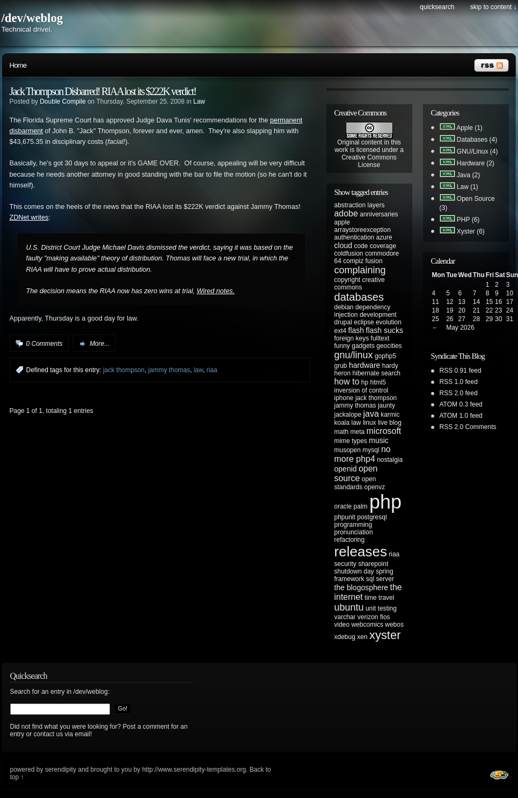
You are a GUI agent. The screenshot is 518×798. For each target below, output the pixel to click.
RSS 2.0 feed (459, 393)
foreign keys (351, 338)
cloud (343, 245)
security (345, 564)
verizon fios (374, 617)
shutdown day (354, 571)
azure (384, 237)
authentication (354, 237)
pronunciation (353, 532)
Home (18, 65)
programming (353, 524)
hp (364, 382)
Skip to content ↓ (493, 7)
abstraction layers (359, 205)
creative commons (359, 283)
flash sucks (384, 330)
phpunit (344, 517)
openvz (374, 487)
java (371, 413)
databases (359, 297)
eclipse (364, 322)
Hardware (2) (475, 163)
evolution (389, 322)
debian (344, 307)
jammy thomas (169, 370)
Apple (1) (469, 128)
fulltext (380, 338)
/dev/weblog (32, 18)
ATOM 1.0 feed (461, 415)
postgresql (371, 517)
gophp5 (385, 356)
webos (394, 624)
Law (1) (467, 187)
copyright (347, 280)
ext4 (340, 331)
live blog (390, 422)
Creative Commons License (369, 161)
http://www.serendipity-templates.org (194, 769)
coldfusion (348, 253)
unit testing (381, 608)
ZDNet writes (29, 217)
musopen (347, 450)
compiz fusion (362, 261)
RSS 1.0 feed (459, 382)
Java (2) (468, 175)
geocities (389, 346)
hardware (365, 365)
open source (356, 473)
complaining (360, 270)
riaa (212, 370)
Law (199, 101)
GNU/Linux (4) (477, 151)
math (341, 432)
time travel (379, 597)
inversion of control (361, 390)
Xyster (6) (471, 231)
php (385, 502)
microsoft (384, 431)
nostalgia (390, 459)
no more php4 (362, 454)
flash (356, 330)
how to (347, 381)
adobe (346, 213)
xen (362, 637)
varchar (345, 617)
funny (342, 346)
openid (345, 469)
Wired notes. (216, 291)
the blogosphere (361, 587)
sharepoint (373, 564)
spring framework (363, 575)
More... (100, 343)
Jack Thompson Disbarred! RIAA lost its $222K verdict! (103, 91)
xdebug (344, 637)
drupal (343, 322)
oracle (343, 506)
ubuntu (349, 607)
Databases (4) (477, 139)
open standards (355, 483)
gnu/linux (353, 355)
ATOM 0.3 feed (461, 404)
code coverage (375, 246)
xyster (385, 635)
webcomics (367, 624)
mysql (370, 450)
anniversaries (379, 214)
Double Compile (62, 101)
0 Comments (44, 343)
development (378, 314)
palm (361, 506)
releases (360, 551)
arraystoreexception (362, 230)
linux (369, 422)
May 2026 (460, 327)
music (379, 440)
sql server (380, 579)
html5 (378, 382)
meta (358, 432)
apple (342, 222)
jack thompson (123, 370)
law (198, 370)
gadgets (363, 346)
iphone (344, 398)
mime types (350, 441)
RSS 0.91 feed (460, 370)
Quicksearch (437, 7)
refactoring (349, 539)
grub (340, 365)
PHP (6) (468, 219)
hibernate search (376, 373)
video (342, 624)
